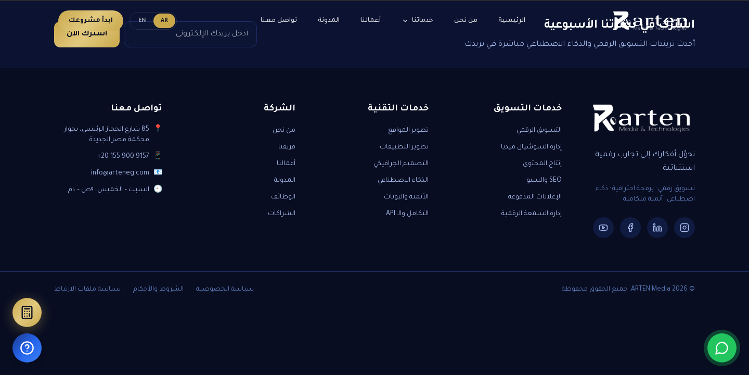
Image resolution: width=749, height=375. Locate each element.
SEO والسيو (544, 180)
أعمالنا (370, 20)
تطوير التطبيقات (404, 147)
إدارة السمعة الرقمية (531, 214)
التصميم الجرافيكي (401, 164)
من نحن (465, 20)
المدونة (329, 20)
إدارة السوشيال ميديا (531, 147)
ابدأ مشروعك (91, 20)
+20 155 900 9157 (123, 156)
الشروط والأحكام (158, 289)
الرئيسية (511, 20)
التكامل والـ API (407, 214)
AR (164, 21)
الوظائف (283, 197)
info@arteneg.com (120, 173)
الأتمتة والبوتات (406, 197)
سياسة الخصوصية (225, 289)
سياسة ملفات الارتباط (87, 289)
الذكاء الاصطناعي (403, 180)
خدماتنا (417, 20)
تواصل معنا (279, 20)
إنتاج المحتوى (542, 164)
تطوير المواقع (408, 130)
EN (142, 21)
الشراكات (281, 214)
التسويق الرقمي (539, 130)
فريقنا (286, 147)
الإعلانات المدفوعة (535, 197)
